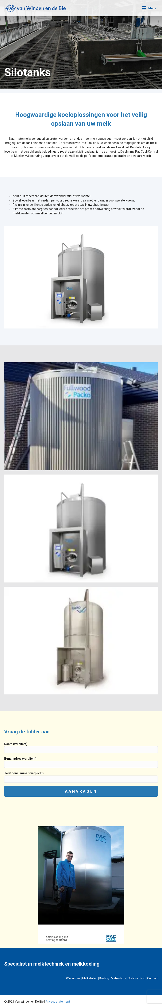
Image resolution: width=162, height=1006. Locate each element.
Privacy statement (58, 1001)
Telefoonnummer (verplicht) (81, 776)
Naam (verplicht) (81, 747)
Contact (152, 978)
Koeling (104, 978)
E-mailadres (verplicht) (81, 762)
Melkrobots (118, 978)
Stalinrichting (136, 978)
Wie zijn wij (73, 978)
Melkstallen (89, 978)
